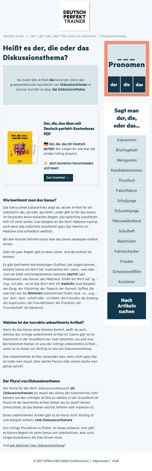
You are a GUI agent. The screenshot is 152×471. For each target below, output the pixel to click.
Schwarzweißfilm (127, 272)
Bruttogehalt (127, 150)
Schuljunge (126, 201)
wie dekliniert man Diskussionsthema (37, 446)
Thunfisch (126, 180)
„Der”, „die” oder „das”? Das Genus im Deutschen (62, 36)
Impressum (101, 461)
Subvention (126, 140)
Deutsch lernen (13, 36)
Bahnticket (127, 241)
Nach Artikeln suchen (127, 305)
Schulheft (127, 231)
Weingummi (127, 160)
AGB (115, 461)
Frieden (126, 261)
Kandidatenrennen (126, 170)
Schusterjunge (127, 211)
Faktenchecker (126, 251)
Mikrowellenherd (127, 221)
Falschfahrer (126, 191)
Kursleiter (127, 282)
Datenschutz (79, 461)
